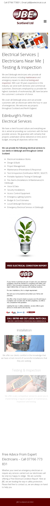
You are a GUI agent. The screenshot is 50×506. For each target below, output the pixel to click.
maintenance (31, 77)
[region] (25, 40)
